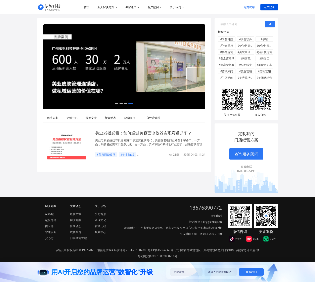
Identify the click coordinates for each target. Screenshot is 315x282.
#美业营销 (245, 71)
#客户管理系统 (148, 154)
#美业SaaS (127, 154)
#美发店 (264, 58)
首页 (86, 7)
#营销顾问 (226, 71)
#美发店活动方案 (245, 52)
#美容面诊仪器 (106, 154)
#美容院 (245, 58)
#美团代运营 (264, 77)
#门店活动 (226, 77)
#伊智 (264, 39)
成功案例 (129, 117)
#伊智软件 (245, 39)
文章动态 (75, 206)
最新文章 (91, 117)
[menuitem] (86, 7)
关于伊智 (100, 206)
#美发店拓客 (264, 65)
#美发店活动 (227, 58)
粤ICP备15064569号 (160, 250)
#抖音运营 (226, 52)
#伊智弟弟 (226, 45)
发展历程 (100, 226)
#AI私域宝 (245, 65)
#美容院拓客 (227, 65)
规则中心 (72, 117)
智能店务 (50, 232)
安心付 (49, 238)
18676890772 (205, 208)
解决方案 (52, 117)
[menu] (158, 7)
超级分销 (50, 220)
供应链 (49, 226)
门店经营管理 (151, 117)
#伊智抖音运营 (245, 45)
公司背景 (100, 214)
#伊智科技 (226, 39)
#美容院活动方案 (245, 77)
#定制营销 (264, 71)
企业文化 (100, 220)
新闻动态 (110, 117)
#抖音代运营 (264, 52)
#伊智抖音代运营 (264, 45)
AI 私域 (49, 214)
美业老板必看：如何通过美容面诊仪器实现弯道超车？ (143, 133)
